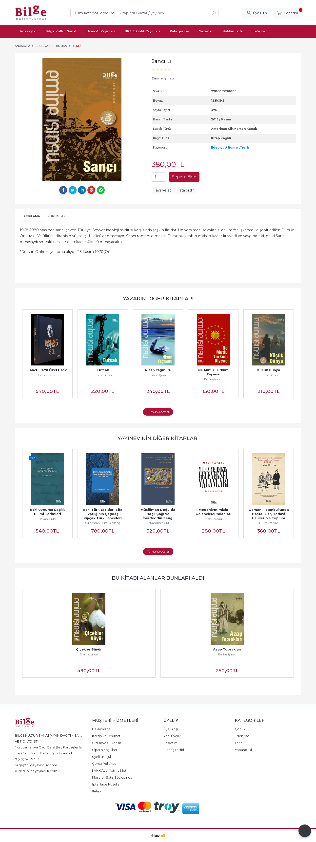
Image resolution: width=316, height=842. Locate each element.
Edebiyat (218, 147)
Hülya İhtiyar (268, 523)
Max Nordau (213, 519)
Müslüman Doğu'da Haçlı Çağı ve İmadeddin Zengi (158, 514)
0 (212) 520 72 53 (27, 759)
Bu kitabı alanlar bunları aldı (158, 578)
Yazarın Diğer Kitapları (158, 298)
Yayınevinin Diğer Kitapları (158, 438)
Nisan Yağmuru (158, 370)
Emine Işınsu (47, 375)
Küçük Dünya (268, 370)
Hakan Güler (48, 519)
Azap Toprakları (227, 649)
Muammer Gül (158, 523)
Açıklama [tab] (31, 216)
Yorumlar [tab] (56, 216)
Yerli (245, 147)
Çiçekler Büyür (89, 649)
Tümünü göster (158, 412)
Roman (233, 147)
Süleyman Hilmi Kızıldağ (102, 523)
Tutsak (103, 370)
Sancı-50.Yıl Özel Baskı (47, 370)
